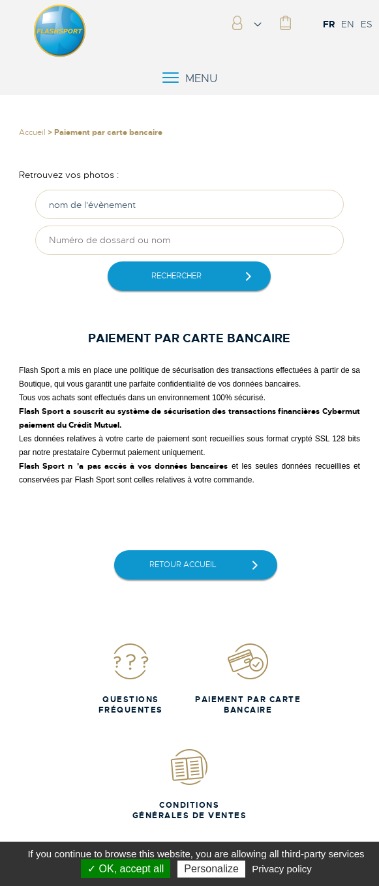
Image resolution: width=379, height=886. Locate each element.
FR (329, 24)
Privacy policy (282, 868)
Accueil (32, 132)
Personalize (211, 868)
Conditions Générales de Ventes (189, 784)
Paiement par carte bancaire (248, 678)
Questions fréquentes (131, 678)
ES (366, 24)
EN (347, 24)
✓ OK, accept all (125, 868)
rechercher (176, 276)
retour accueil (183, 564)
